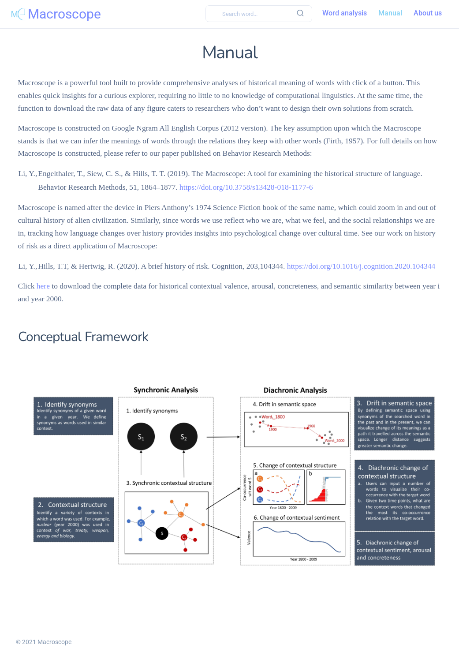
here (43, 285)
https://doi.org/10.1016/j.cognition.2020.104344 (361, 266)
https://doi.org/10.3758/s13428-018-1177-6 (246, 187)
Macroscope (54, 641)
